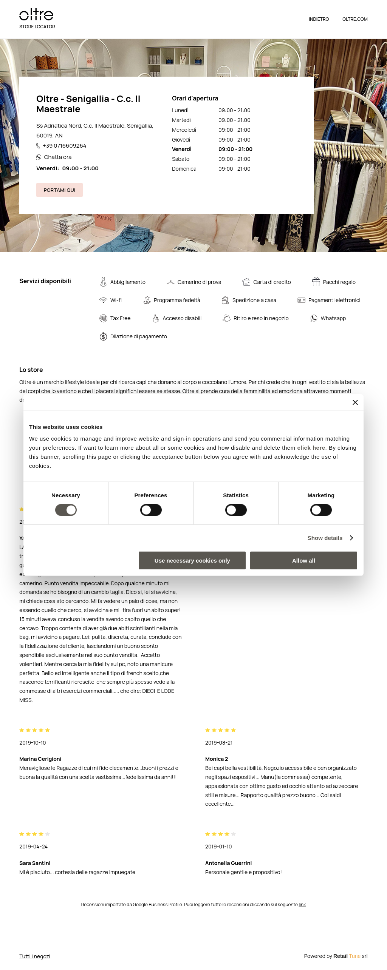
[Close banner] (355, 402)
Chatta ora (53, 157)
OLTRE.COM (354, 19)
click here (311, 447)
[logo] (36, 14)
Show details (325, 537)
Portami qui (60, 190)
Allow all (303, 560)
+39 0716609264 (61, 146)
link (302, 904)
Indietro (319, 19)
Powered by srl (336, 955)
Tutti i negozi (34, 956)
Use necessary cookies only (192, 560)
